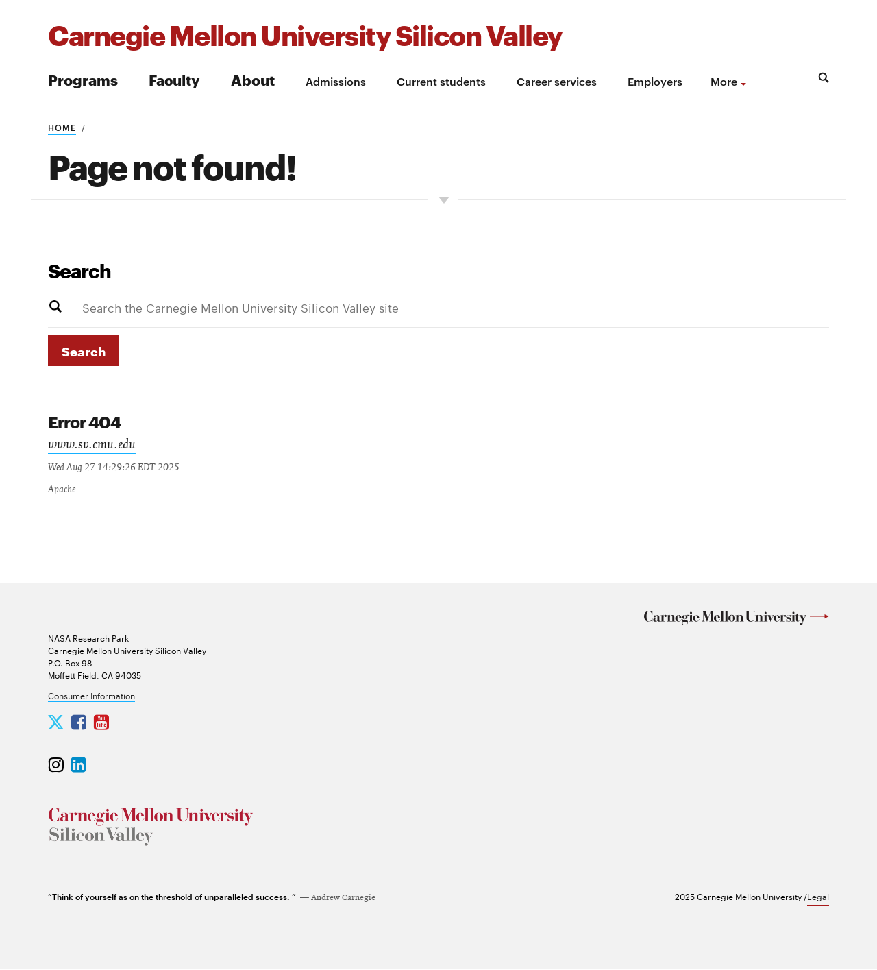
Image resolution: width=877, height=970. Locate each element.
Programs (83, 79)
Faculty (174, 79)
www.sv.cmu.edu (93, 446)
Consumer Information (91, 696)
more (724, 80)
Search (79, 270)
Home (62, 127)
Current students (441, 80)
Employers (655, 80)
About (253, 79)
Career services (557, 80)
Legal (818, 896)
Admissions (336, 80)
